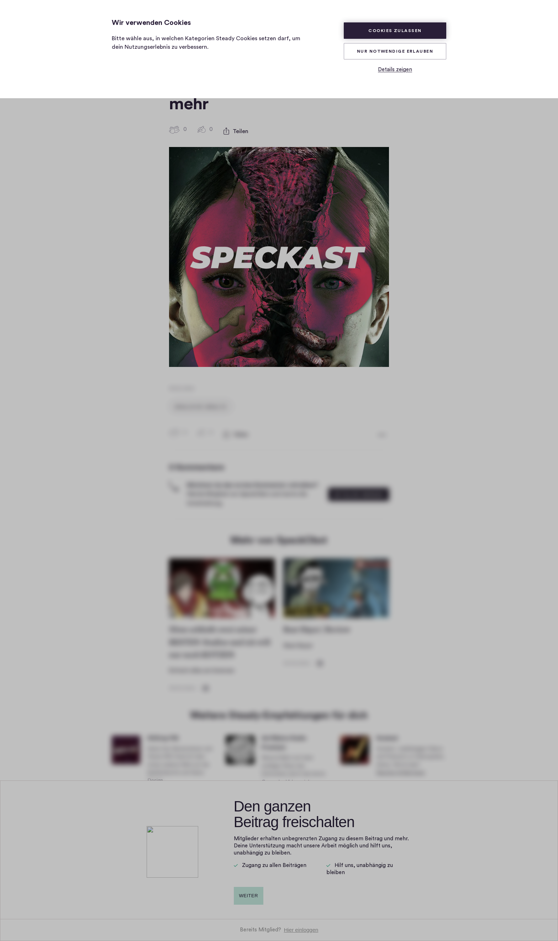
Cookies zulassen (394, 30)
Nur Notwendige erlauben (395, 51)
